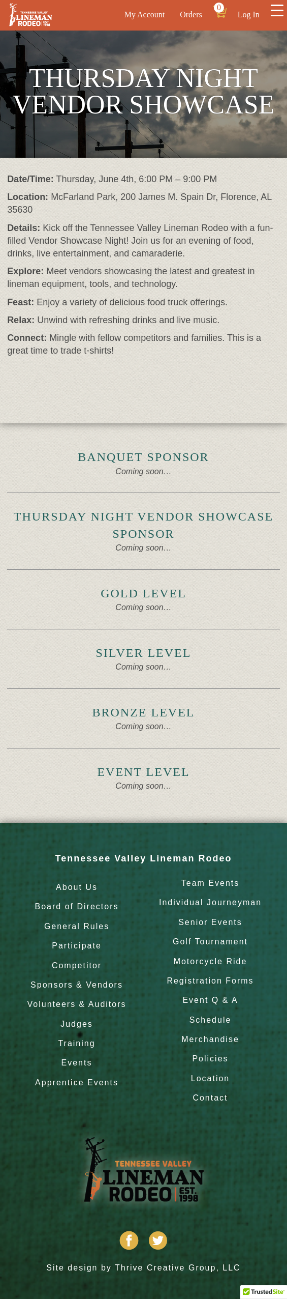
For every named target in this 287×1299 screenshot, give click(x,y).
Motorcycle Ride (210, 961)
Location (210, 1078)
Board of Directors (77, 906)
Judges (76, 1024)
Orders (191, 14)
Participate (77, 945)
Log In (249, 14)
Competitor (77, 965)
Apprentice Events (76, 1082)
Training (76, 1043)
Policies (210, 1058)
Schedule (210, 1020)
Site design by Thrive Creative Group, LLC (143, 1267)
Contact (210, 1097)
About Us (77, 887)
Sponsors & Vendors (76, 984)
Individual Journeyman (210, 902)
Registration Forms (210, 980)
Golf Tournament (210, 941)
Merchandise (210, 1039)
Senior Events (210, 922)
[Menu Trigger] (277, 10)
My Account (144, 14)
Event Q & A (210, 1000)
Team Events (210, 883)
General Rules (76, 926)
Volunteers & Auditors (76, 1004)
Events (76, 1062)
